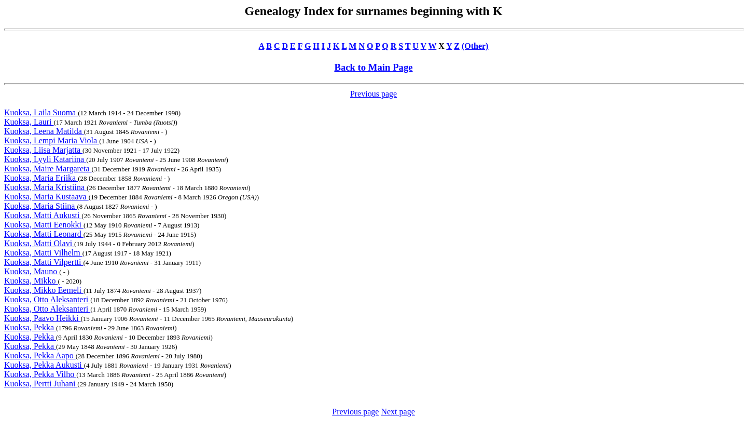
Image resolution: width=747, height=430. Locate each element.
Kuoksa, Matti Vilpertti (44, 262)
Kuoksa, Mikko (31, 280)
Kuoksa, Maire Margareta (48, 168)
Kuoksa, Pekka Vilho (40, 374)
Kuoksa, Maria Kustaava (46, 196)
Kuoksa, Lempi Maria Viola (51, 140)
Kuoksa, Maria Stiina (40, 205)
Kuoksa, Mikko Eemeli (44, 290)
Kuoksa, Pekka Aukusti (44, 364)
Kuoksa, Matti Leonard (44, 234)
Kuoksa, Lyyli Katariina (45, 159)
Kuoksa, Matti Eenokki (44, 224)
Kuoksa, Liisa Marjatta (43, 149)
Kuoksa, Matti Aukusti (42, 215)
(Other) (475, 46)
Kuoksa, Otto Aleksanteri (47, 299)
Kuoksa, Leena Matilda (44, 131)
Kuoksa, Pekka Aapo (40, 355)
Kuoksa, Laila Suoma (41, 112)
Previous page (373, 93)
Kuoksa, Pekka (30, 327)
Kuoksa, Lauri (29, 121)
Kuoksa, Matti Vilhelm (43, 252)
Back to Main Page (373, 67)
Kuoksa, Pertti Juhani (40, 383)
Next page (397, 411)
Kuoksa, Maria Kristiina (45, 187)
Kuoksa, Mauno (31, 271)
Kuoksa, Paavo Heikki (42, 318)
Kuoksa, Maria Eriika (41, 177)
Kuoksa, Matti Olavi (39, 243)
